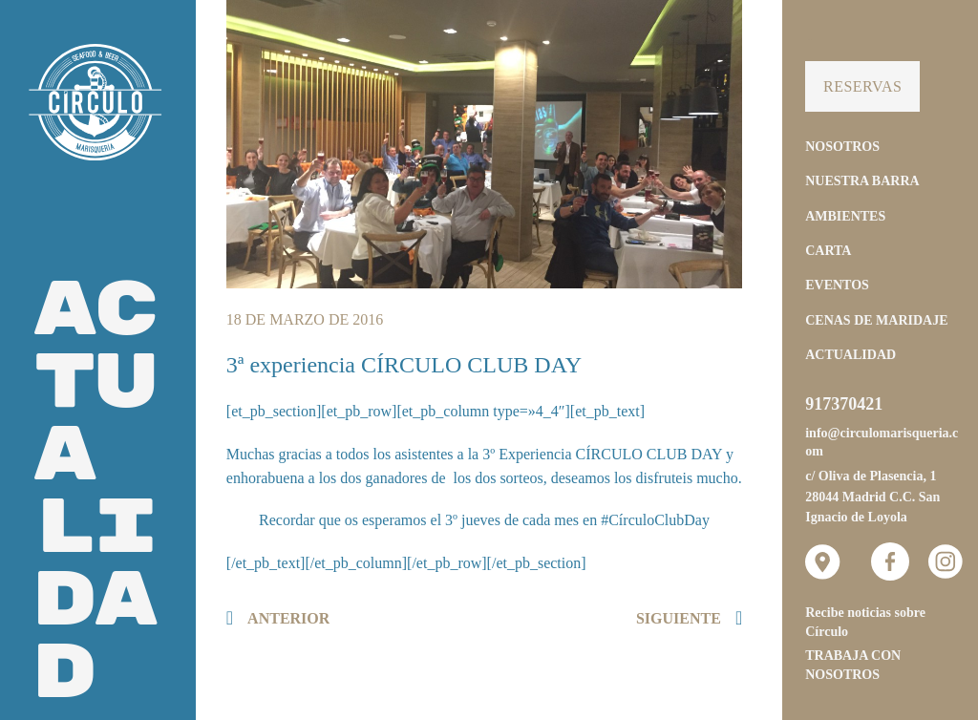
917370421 (843, 403)
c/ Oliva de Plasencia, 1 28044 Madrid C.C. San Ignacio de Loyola (872, 496)
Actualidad (850, 355)
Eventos (837, 285)
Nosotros (842, 146)
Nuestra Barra (862, 181)
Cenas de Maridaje (876, 320)
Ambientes (845, 216)
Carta (828, 251)
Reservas (862, 86)
